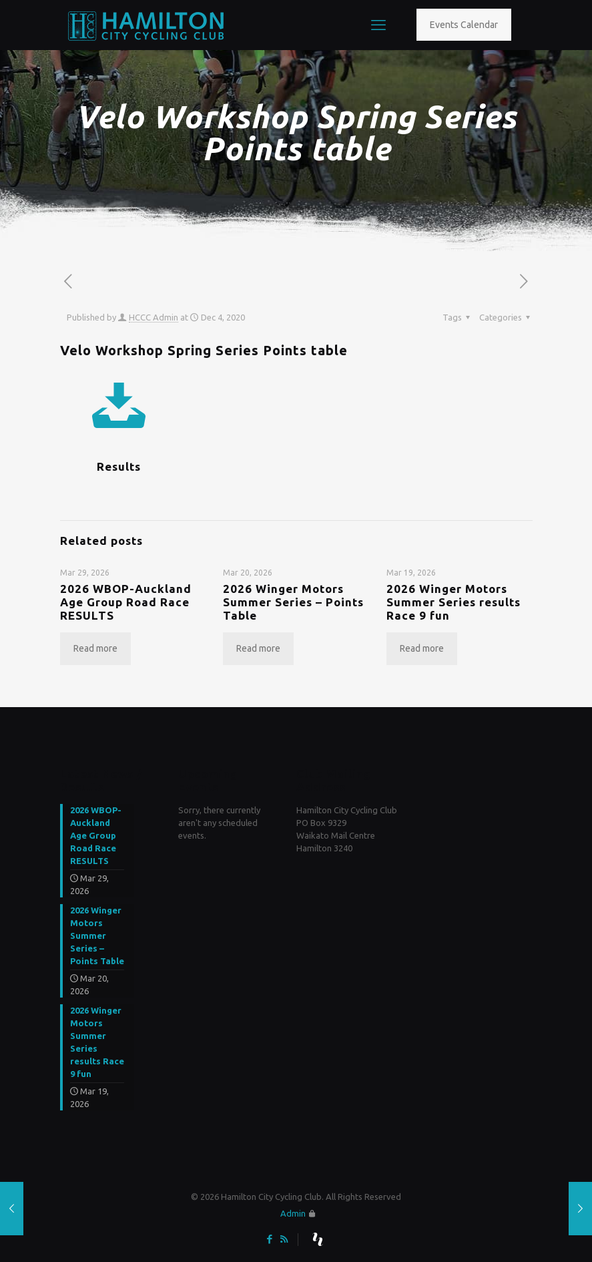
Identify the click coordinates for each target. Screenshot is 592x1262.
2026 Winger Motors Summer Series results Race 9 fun (453, 602)
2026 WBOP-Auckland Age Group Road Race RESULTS (126, 602)
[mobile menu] (378, 24)
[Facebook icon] (270, 1239)
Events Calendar (464, 24)
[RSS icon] (284, 1239)
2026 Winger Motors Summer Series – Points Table (293, 602)
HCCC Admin (153, 317)
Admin (293, 1213)
